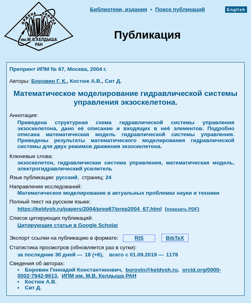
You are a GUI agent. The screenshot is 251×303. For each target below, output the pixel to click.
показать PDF (182, 209)
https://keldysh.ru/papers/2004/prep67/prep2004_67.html (90, 209)
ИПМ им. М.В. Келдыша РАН (99, 276)
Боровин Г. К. (49, 81)
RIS (139, 238)
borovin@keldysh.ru (152, 270)
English (236, 9)
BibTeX (175, 238)
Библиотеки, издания (118, 9)
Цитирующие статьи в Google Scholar (68, 225)
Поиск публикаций (180, 9)
